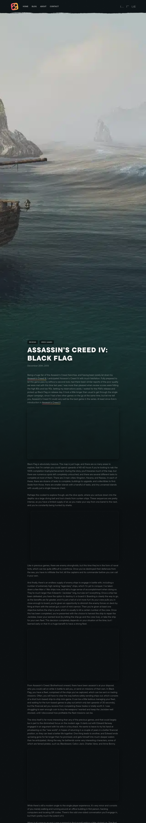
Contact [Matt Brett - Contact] (54, 6)
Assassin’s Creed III (36, 378)
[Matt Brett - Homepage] (14, 7)
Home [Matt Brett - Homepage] (25, 6)
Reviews (32, 342)
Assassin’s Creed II (51, 402)
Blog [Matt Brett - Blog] (34, 6)
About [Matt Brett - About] (43, 6)
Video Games (46, 342)
